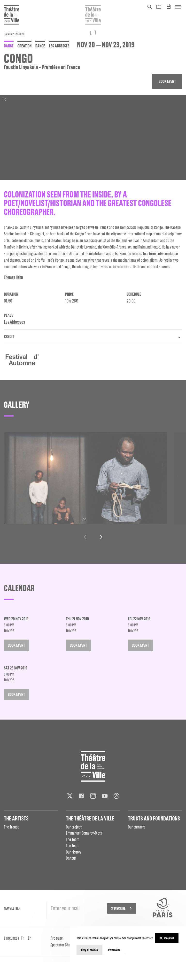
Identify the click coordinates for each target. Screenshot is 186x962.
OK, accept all (167, 938)
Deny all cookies (89, 950)
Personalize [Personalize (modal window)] (114, 950)
